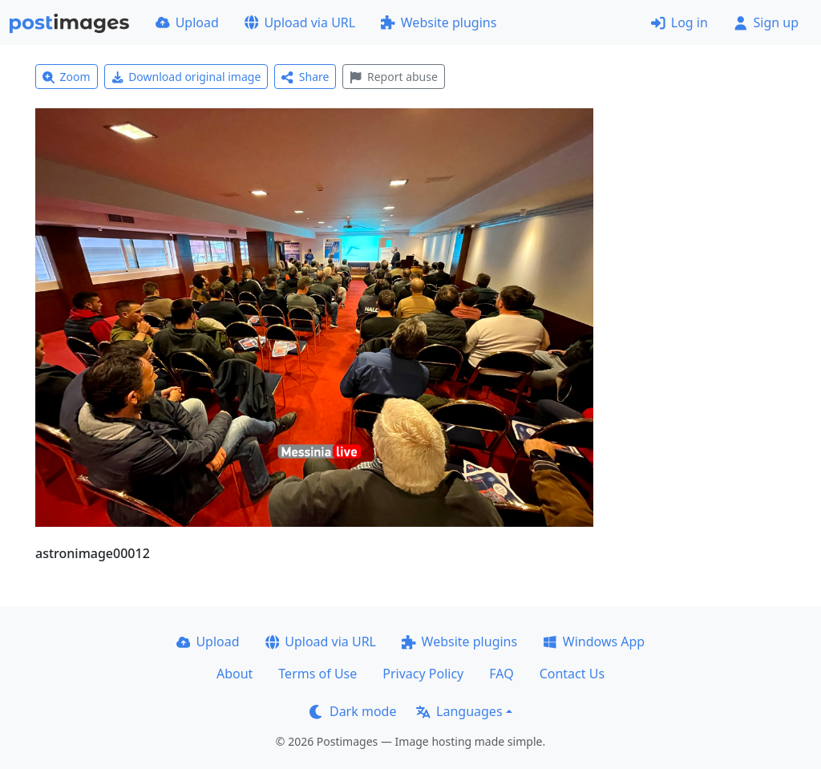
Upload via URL (300, 22)
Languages (459, 711)
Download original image (186, 76)
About (234, 673)
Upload (187, 22)
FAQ (501, 673)
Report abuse (393, 76)
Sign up (766, 22)
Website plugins (438, 22)
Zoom (66, 76)
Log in (679, 22)
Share (305, 76)
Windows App (594, 641)
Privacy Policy (422, 673)
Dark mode (352, 711)
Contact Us (572, 673)
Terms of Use (317, 673)
